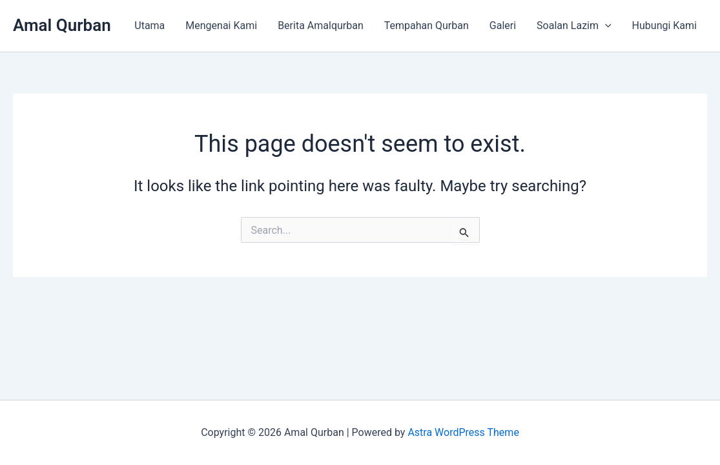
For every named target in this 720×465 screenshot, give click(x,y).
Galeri (502, 25)
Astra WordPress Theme (463, 432)
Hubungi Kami (664, 25)
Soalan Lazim (574, 26)
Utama (149, 25)
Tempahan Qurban (426, 25)
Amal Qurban (62, 25)
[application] (605, 26)
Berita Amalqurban (321, 25)
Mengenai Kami (221, 25)
